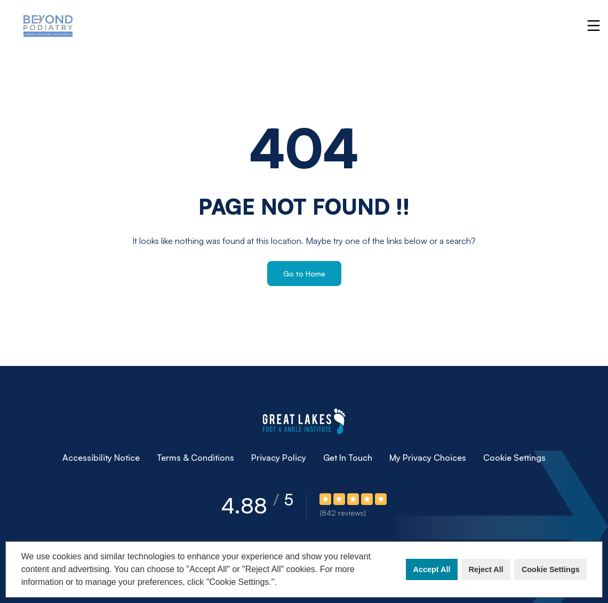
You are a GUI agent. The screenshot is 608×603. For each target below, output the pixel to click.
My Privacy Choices (427, 457)
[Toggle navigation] (594, 26)
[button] (280, 583)
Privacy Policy (278, 457)
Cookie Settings (551, 569)
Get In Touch (347, 457)
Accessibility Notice (101, 457)
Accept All (432, 569)
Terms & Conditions (195, 457)
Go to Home (304, 273)
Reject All (486, 569)
